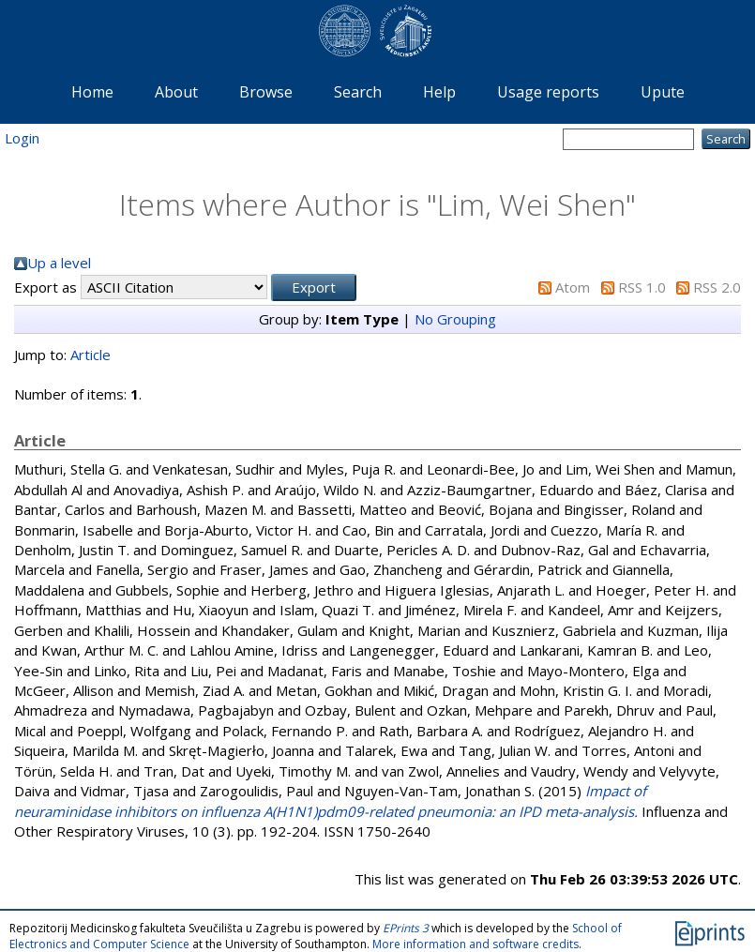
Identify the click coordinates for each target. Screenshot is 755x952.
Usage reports (548, 92)
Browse (266, 92)
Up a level (59, 262)
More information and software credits (475, 944)
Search (358, 92)
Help (439, 92)
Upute (663, 92)
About (176, 92)
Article (90, 354)
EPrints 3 (406, 928)
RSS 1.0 (642, 287)
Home (92, 92)
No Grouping (455, 319)
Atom (572, 287)
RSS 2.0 (717, 287)
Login (22, 137)
